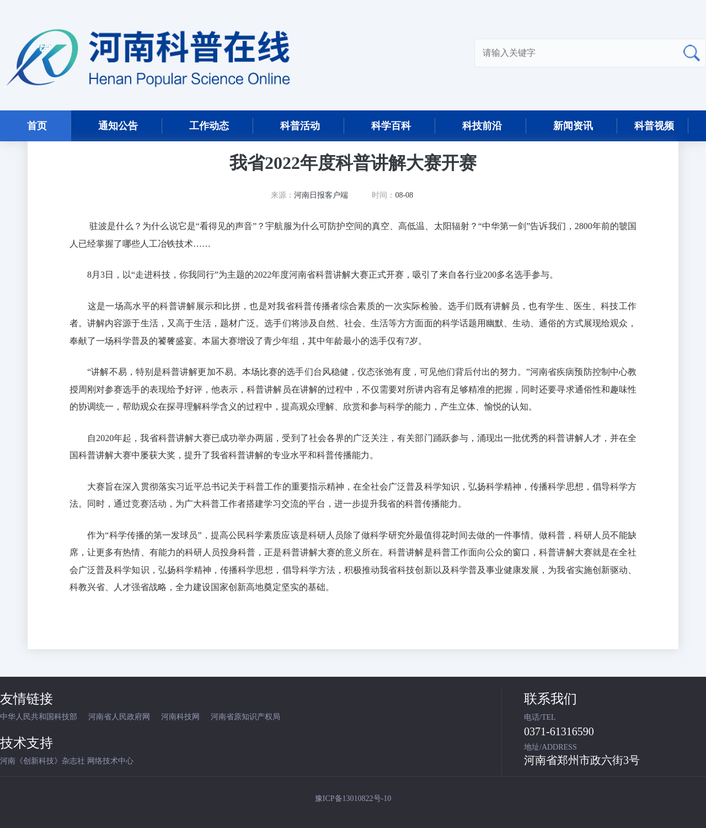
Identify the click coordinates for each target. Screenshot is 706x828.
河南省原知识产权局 (245, 717)
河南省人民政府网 (119, 717)
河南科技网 (180, 717)
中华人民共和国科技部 (38, 717)
